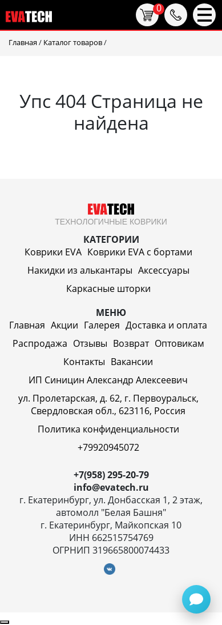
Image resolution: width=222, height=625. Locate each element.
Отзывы (90, 343)
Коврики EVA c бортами (139, 252)
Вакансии (132, 361)
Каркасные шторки (108, 288)
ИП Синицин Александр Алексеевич (108, 380)
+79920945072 (108, 447)
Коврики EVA (53, 252)
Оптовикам (179, 343)
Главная (27, 325)
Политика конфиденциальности (108, 429)
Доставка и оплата (166, 325)
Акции (64, 325)
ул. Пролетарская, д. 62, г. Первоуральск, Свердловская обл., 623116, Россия (108, 404)
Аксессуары (163, 270)
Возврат (131, 343)
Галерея (102, 325)
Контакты (84, 361)
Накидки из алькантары (79, 270)
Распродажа (40, 343)
